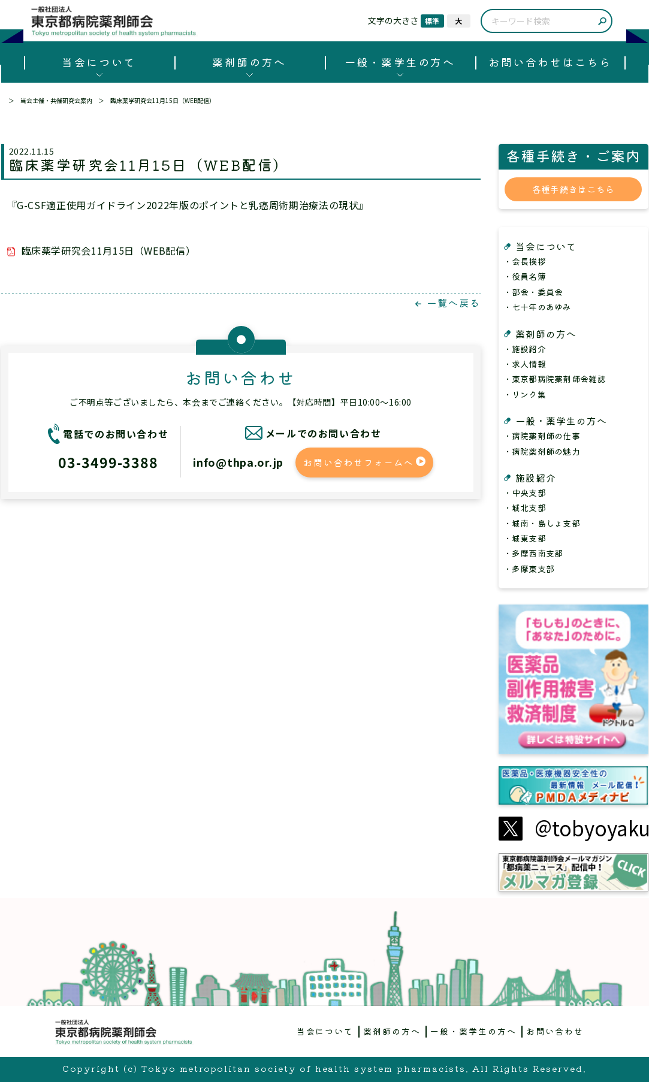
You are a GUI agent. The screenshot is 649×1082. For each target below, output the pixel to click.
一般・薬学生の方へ (400, 61)
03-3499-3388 (108, 462)
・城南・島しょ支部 (542, 523)
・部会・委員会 (533, 292)
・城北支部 (524, 507)
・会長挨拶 (524, 261)
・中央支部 (524, 492)
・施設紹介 (524, 349)
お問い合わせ (555, 1031)
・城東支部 (524, 538)
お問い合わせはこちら (549, 61)
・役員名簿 (524, 276)
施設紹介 (535, 477)
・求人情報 (524, 364)
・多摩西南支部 (533, 553)
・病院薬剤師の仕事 (542, 436)
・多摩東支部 (529, 569)
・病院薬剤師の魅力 (542, 451)
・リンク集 (524, 394)
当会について (98, 61)
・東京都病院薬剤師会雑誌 (554, 379)
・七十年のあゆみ (537, 307)
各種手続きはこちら (573, 189)
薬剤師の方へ (249, 61)
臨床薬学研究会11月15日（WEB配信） (109, 250)
